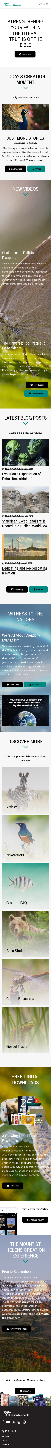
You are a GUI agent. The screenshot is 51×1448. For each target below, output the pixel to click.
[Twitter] (13, 1422)
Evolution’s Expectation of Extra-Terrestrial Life (21, 476)
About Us (6, 1437)
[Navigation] (43, 4)
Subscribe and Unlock (17, 1328)
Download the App (35, 1219)
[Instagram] (19, 1422)
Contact (5, 1441)
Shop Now (25, 1390)
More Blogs (17, 589)
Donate (5, 1444)
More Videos (37, 384)
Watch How (25, 54)
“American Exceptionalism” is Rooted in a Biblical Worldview (24, 523)
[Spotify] (24, 1422)
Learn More (12, 684)
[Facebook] (3, 1422)
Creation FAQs (36, 393)
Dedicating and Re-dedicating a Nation (24, 570)
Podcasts (39, 589)
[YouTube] (8, 1422)
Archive (36, 168)
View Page (13, 1185)
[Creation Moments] (11, 4)
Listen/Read (15, 168)
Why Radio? (35, 684)
